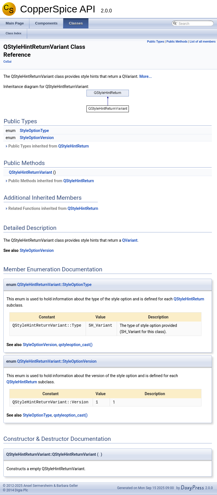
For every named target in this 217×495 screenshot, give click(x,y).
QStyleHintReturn (73, 146)
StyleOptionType (34, 130)
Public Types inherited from (47, 146)
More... (145, 76)
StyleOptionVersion (37, 137)
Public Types (155, 41)
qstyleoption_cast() (75, 344)
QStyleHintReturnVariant (30, 172)
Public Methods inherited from (49, 181)
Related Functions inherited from (51, 208)
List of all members (203, 41)
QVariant (129, 240)
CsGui (7, 61)
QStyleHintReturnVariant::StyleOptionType (54, 284)
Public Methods (176, 41)
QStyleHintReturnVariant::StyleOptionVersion (57, 361)
